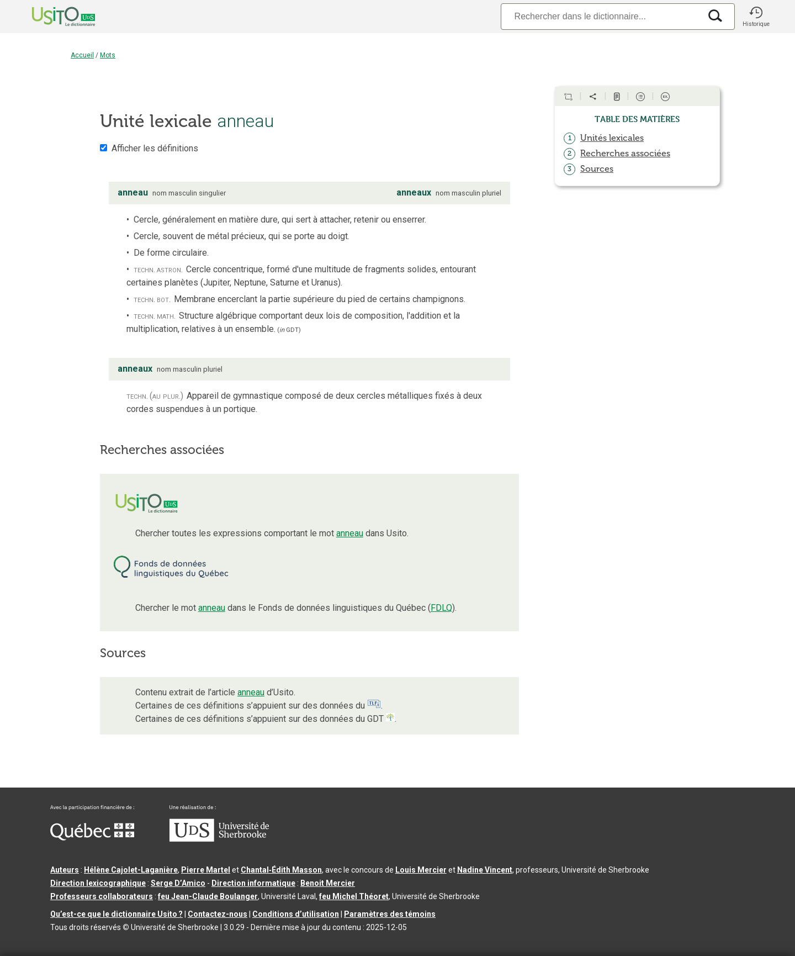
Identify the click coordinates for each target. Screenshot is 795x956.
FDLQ (441, 608)
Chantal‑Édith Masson (281, 869)
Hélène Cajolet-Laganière (131, 869)
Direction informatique (253, 883)
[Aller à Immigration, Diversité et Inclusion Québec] (92, 837)
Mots (107, 55)
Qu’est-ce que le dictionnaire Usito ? (116, 914)
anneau (349, 533)
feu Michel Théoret (354, 896)
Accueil (82, 55)
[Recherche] (600, 16)
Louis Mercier (421, 869)
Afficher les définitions (155, 148)
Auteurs (64, 869)
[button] (755, 16)
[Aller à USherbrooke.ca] (219, 838)
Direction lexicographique (98, 883)
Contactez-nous (217, 914)
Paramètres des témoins (390, 914)
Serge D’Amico (178, 883)
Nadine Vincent (484, 869)
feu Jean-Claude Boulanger (208, 896)
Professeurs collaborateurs (101, 896)
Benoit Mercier (327, 883)
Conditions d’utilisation (295, 914)
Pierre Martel (205, 869)
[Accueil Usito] (51, 16)
